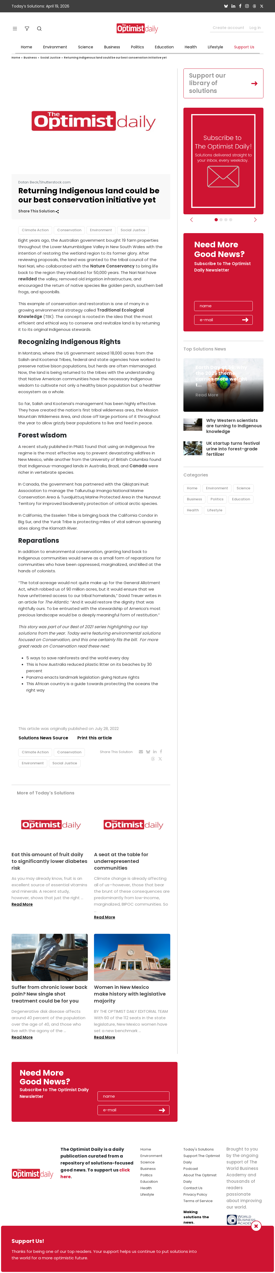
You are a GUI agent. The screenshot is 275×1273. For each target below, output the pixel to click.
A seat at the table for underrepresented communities (121, 861)
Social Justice (50, 58)
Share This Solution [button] (38, 211)
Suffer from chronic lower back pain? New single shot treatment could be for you (49, 994)
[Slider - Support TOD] (225, 219)
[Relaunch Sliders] (230, 219)
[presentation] (225, 289)
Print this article (94, 738)
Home (26, 47)
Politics (137, 47)
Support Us (244, 47)
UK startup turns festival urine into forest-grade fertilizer (233, 449)
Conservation (69, 230)
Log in (255, 27)
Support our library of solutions (207, 83)
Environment (55, 47)
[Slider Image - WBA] (221, 219)
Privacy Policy (195, 1194)
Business (112, 47)
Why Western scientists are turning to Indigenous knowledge (234, 426)
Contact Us (192, 1188)
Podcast (190, 1168)
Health (191, 47)
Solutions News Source (43, 738)
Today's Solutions (198, 1149)
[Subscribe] (216, 219)
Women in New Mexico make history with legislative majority (130, 994)
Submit (245, 319)
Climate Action (35, 230)
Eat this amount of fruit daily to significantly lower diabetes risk (49, 861)
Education (164, 47)
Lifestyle (215, 47)
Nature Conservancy (112, 266)
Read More (22, 904)
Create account (228, 27)
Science (85, 47)
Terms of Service (198, 1200)
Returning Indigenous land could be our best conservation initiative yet (115, 58)
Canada (138, 466)
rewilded (27, 279)
